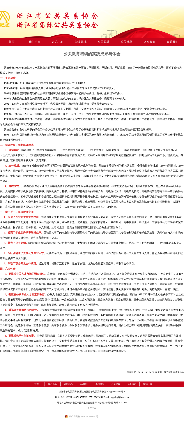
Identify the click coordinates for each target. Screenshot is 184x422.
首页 (12, 41)
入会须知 (149, 41)
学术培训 (84, 384)
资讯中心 (57, 41)
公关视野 (126, 41)
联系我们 (172, 41)
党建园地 (80, 41)
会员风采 (103, 41)
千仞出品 (92, 408)
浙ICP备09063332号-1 (114, 391)
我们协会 (34, 41)
